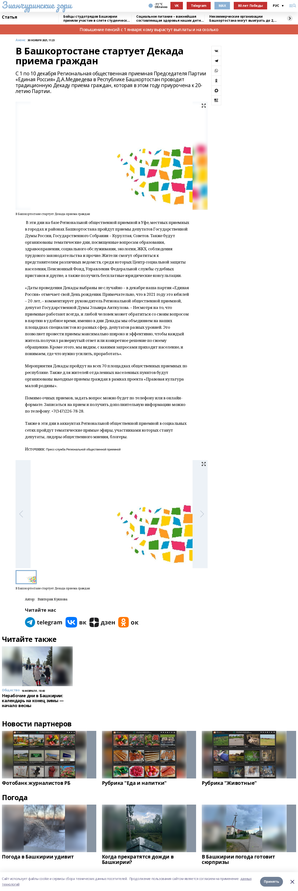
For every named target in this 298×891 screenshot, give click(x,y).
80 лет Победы (250, 5)
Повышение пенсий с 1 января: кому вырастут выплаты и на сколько (149, 29)
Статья (9, 17)
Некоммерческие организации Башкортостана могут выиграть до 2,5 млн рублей (242, 18)
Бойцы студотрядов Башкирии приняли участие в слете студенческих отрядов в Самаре (97, 18)
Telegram (198, 5)
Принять (271, 881)
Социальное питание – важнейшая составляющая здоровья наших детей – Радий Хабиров (169, 18)
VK (177, 5)
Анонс (21, 40)
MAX (222, 5)
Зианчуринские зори (36, 5)
